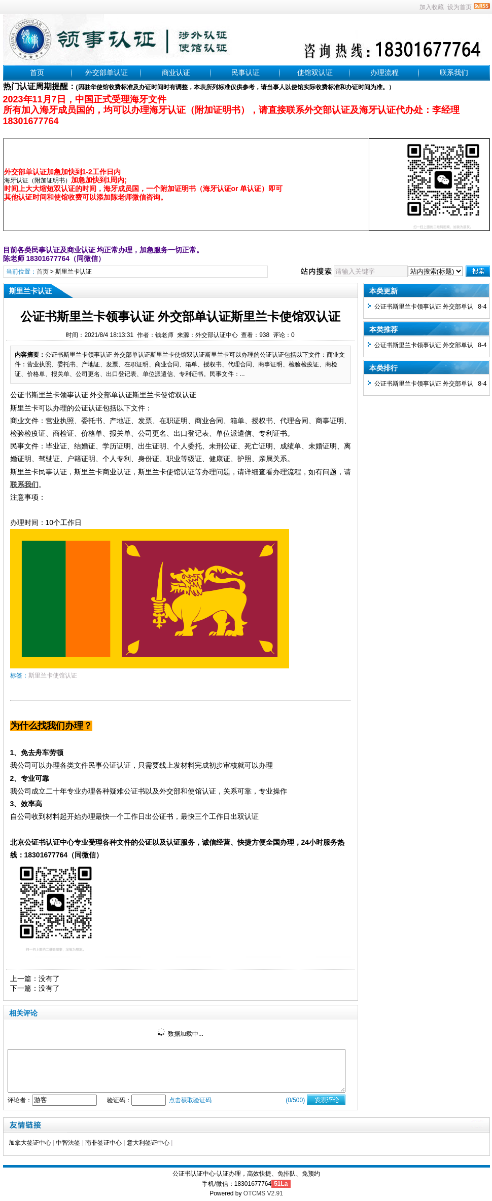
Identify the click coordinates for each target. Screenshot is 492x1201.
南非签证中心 (103, 1142)
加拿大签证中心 (30, 1142)
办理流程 (384, 72)
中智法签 (68, 1142)
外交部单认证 (106, 72)
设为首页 (459, 7)
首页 (37, 72)
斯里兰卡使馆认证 (52, 675)
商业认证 (176, 72)
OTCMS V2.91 (263, 1193)
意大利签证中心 (148, 1142)
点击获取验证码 (190, 1100)
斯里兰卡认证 (73, 271)
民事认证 (245, 72)
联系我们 (454, 72)
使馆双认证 (315, 72)
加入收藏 (431, 7)
